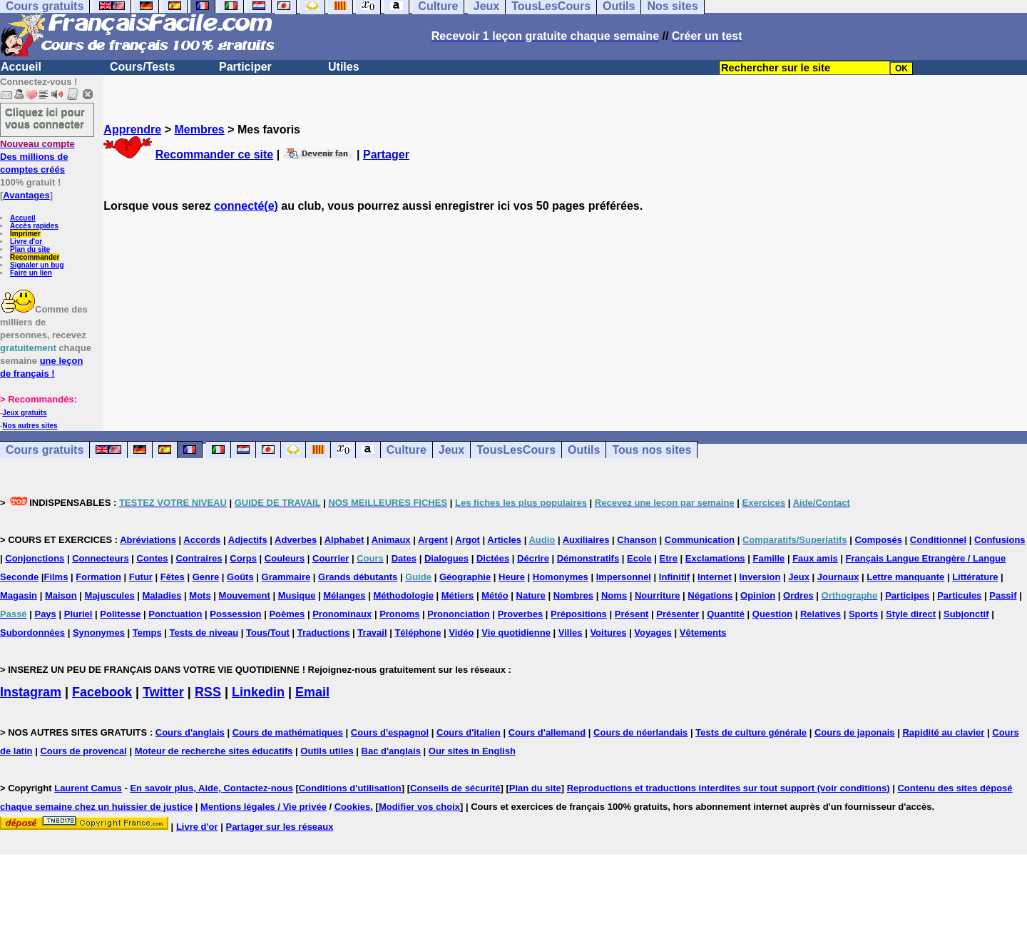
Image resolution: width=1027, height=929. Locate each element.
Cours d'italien (468, 732)
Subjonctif (966, 614)
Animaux (391, 539)
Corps (243, 558)
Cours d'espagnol (390, 732)
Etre (669, 558)
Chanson (637, 539)
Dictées (492, 558)
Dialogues (446, 558)
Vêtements (703, 632)
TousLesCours (516, 450)
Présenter (677, 614)
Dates (404, 558)
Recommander (34, 257)
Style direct (911, 614)
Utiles (343, 67)
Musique (297, 595)
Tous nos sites (651, 450)
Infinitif (674, 577)
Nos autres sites (29, 426)
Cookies (352, 806)
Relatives (820, 614)
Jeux (451, 450)
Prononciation (458, 614)
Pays (45, 614)
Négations (710, 595)
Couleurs (285, 558)
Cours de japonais (854, 732)
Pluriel (78, 614)
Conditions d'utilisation (350, 788)
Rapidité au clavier (943, 732)
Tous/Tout (268, 632)
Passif (1002, 595)
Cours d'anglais (190, 732)
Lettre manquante (905, 577)
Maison (61, 595)
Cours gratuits (44, 450)
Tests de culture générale (751, 732)
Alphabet (344, 539)
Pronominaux (342, 614)
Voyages (653, 632)
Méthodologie (403, 595)
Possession (235, 614)
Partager (386, 154)
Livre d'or (26, 241)
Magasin (18, 595)
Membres (199, 129)
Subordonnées (32, 632)
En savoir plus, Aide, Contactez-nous (211, 788)
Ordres (798, 595)
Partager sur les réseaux (279, 826)
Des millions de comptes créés (37, 156)
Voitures (608, 632)
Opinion (757, 595)
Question (772, 614)
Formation (98, 577)
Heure (512, 577)
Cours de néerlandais (640, 732)
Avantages (26, 195)
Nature (531, 595)
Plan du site (30, 249)
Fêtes (172, 577)
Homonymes (560, 577)
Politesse (120, 614)
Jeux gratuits (24, 413)
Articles (504, 539)
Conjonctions (34, 558)
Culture (406, 450)
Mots (199, 595)
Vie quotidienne (516, 632)
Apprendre (132, 129)
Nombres (573, 595)
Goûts (240, 577)
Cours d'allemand (547, 732)
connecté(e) (246, 206)
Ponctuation (175, 614)
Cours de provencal (83, 751)
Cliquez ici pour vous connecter (45, 118)
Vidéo (461, 632)
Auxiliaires (586, 539)
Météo (495, 595)
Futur (141, 577)
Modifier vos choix (419, 806)
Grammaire (286, 577)
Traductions (323, 632)
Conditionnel (938, 539)
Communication (700, 539)
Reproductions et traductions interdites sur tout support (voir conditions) (728, 788)
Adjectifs (247, 539)
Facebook (102, 692)
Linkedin (258, 692)
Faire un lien (31, 273)
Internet (715, 577)
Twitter (163, 692)
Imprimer (25, 234)
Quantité (726, 614)
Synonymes (99, 632)
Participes (907, 595)
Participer (245, 67)
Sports (863, 614)
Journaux (838, 577)
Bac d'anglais (391, 751)
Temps (147, 632)
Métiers (457, 595)
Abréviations (148, 539)
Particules (959, 595)
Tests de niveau (204, 632)
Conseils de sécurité (455, 788)
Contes (152, 558)
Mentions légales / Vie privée (263, 806)
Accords (201, 539)
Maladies (162, 595)
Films (56, 577)
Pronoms (399, 614)
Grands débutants (357, 577)
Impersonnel (623, 577)
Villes (570, 632)
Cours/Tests (142, 67)
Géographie (465, 577)
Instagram (30, 692)
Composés (877, 539)
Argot (467, 539)
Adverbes (296, 539)
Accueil (21, 67)
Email (312, 692)
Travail (372, 632)
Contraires (198, 558)
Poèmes (287, 614)
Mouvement (244, 595)
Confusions (1000, 539)
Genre (206, 577)
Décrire (533, 558)
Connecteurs (100, 558)
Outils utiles (326, 751)
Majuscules (110, 595)
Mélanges (344, 595)
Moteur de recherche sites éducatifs (214, 751)
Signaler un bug (37, 265)
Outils (584, 450)
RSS (208, 692)
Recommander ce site (214, 154)
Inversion (760, 577)
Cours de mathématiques (288, 732)
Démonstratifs (588, 558)
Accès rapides (34, 226)
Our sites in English (472, 751)
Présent (632, 614)
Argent (433, 539)
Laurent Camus (88, 788)
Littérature (975, 577)
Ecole (639, 558)
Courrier (330, 558)
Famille (768, 558)
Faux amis (815, 558)
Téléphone (417, 632)
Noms (614, 595)
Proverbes (520, 614)
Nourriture (657, 595)
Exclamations (715, 558)
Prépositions (579, 614)
